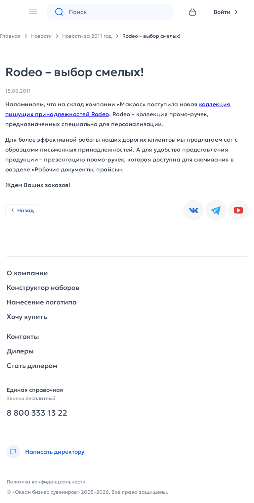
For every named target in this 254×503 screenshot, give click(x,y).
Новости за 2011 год (87, 36)
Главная (10, 36)
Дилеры (20, 351)
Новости (41, 36)
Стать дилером (32, 365)
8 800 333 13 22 (37, 413)
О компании (27, 273)
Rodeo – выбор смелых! (151, 36)
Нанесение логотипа (42, 302)
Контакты (23, 336)
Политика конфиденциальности (46, 482)
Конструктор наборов (43, 287)
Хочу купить (27, 316)
